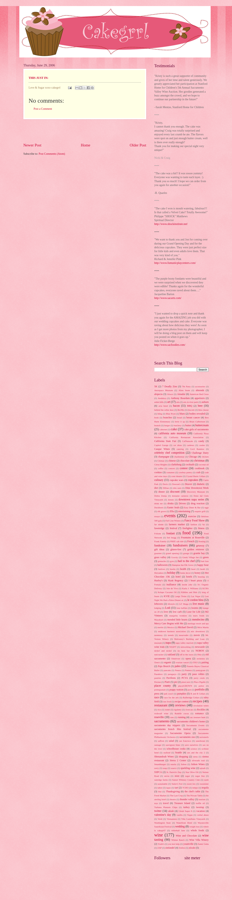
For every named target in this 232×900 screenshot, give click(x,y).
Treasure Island (182, 803)
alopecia (158, 394)
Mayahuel (158, 619)
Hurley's (158, 580)
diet (156, 488)
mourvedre (183, 635)
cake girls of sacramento (196, 429)
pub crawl (168, 693)
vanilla (180, 815)
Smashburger (160, 764)
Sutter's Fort (177, 784)
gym (172, 561)
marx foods (198, 615)
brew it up (180, 421)
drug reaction (198, 503)
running (182, 717)
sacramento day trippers (167, 725)
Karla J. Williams (190, 588)
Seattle (178, 752)
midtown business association (172, 631)
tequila (205, 787)
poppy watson (176, 689)
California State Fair (165, 441)
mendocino (198, 619)
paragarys (172, 674)
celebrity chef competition (169, 452)
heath (202, 569)
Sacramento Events (195, 725)
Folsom (157, 533)
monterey (158, 635)
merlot (160, 627)
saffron (161, 741)
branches (167, 417)
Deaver (188, 484)
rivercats (189, 709)
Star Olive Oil (191, 772)
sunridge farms (161, 780)
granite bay (199, 553)
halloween (162, 565)
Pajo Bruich (164, 666)
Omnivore (175, 658)
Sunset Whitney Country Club (186, 780)
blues (182, 413)
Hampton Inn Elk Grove (183, 565)
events (170, 515)
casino (202, 445)
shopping (183, 756)
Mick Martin (203, 627)
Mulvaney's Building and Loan (189, 639)
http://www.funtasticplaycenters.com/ (175, 262)
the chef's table (192, 791)
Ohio (199, 654)
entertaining (184, 511)
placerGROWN (185, 686)
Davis (165, 484)
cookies (158, 472)
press (157, 693)
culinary (158, 479)
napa (168, 642)
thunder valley (187, 799)
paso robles (198, 674)
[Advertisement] (84, 131)
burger (167, 425)
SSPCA (158, 772)
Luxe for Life (193, 611)
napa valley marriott (184, 643)
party (184, 674)
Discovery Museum (196, 492)
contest (183, 468)
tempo (195, 787)
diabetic (201, 484)
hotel (178, 576)
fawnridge (159, 528)
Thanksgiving (173, 791)
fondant (170, 533)
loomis (194, 608)
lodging (157, 608)
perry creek (199, 678)
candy (201, 441)
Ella (172, 511)
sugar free (200, 776)
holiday (171, 572)
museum (158, 643)
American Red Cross (199, 394)
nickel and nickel (163, 650)
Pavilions (171, 678)
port (189, 689)
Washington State (162, 823)
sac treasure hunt (197, 717)
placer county (162, 685)
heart (193, 569)
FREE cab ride (176, 541)
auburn (205, 402)
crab (198, 472)
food (186, 532)
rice (159, 709)
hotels (189, 576)
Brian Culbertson (197, 421)
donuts (171, 499)
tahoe (159, 787)
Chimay (161, 460)
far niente (159, 524)
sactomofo (204, 737)
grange (186, 553)
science (194, 749)
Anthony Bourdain (180, 398)
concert (171, 468)
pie (175, 682)
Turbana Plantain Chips (165, 807)
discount (175, 491)
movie (197, 635)
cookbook (200, 468)
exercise (192, 516)
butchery (178, 425)
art (168, 401)
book (156, 417)
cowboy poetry (185, 472)
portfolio (200, 689)
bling (159, 413)
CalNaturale (187, 441)
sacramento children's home (191, 721)
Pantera (188, 670)
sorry (156, 768)
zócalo (192, 847)
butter (188, 425)
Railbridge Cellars (191, 697)
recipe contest (182, 701)
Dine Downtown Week (197, 488)
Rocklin (201, 709)
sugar (187, 776)
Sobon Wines (198, 764)
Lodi (167, 607)
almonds (200, 390)
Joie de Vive (172, 588)
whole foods (197, 830)
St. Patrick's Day (173, 772)
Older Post (138, 145)
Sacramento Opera (180, 733)
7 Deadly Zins (169, 386)
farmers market (177, 524)
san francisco (185, 741)
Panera (178, 670)
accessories (200, 386)
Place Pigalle (199, 682)
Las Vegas (195, 596)
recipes (197, 701)
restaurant (160, 705)
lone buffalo (181, 608)
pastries (157, 678)
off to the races (186, 654)
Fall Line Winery (173, 520)
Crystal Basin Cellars (195, 476)
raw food (167, 701)
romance (199, 713)
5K (155, 386)
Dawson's (176, 484)
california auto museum (172, 433)
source (174, 768)
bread (179, 417)
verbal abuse (203, 815)
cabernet (163, 429)
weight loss (195, 826)
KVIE (167, 596)
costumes (170, 472)
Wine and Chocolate (186, 835)
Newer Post (32, 145)
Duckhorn (158, 507)
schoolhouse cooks (176, 748)
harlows (161, 569)
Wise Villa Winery (199, 839)
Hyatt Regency (175, 580)
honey (198, 572)
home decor (185, 573)
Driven (182, 503)
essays (157, 516)
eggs (207, 507)
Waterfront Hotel (184, 823)
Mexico (170, 627)
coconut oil (204, 464)
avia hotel (163, 406)
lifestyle (171, 604)
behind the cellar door (164, 410)
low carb (177, 611)
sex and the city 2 (196, 752)
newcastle (200, 646)
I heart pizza (195, 580)
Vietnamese (172, 819)
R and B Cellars (198, 693)
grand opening (172, 553)
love (166, 611)
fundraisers (180, 545)
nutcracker (159, 654)
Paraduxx (158, 674)
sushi (206, 780)
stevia (166, 776)
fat (203, 524)
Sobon (183, 764)
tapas (168, 787)
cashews (190, 445)
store (177, 776)
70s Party (186, 386)
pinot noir (185, 682)
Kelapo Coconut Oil (167, 592)
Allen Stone (184, 390)
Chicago (193, 456)
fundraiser (160, 545)
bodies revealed (197, 413)
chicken (205, 456)
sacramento (161, 721)
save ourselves (191, 745)
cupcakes (193, 479)
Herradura (158, 573)
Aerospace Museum (163, 390)
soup (165, 768)
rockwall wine (161, 713)
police (201, 686)
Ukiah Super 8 (185, 811)
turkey (186, 807)
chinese (172, 460)
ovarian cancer (182, 662)
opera (188, 658)
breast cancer (193, 417)
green (206, 557)
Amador (181, 394)
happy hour (203, 565)
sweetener (204, 784)
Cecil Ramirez (197, 449)
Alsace (170, 394)
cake (174, 429)
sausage (157, 745)
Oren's (157, 662)
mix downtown (198, 631)
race (156, 697)
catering (180, 449)
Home (85, 145)
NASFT (172, 647)
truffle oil (200, 803)
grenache (162, 561)
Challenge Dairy (200, 452)
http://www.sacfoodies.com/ (169, 344)
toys (156, 803)
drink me (158, 503)
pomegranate (160, 689)
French (190, 541)
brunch (157, 425)
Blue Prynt (171, 413)
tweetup (200, 807)
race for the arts (171, 697)
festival (173, 528)
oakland (171, 654)
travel (166, 803)
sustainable (163, 784)
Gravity (174, 557)
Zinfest (182, 848)
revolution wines (201, 705)
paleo (178, 666)
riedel (167, 709)
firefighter (187, 528)
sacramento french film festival (172, 729)
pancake (167, 670)
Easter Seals (173, 507)
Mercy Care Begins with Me (168, 623)
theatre (173, 799)
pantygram (200, 670)
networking (186, 647)
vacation (200, 811)
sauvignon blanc (173, 745)
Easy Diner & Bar (192, 507)
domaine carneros (180, 496)
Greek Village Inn (190, 557)
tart (176, 787)
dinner (161, 491)
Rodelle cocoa (182, 713)
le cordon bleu (195, 599)
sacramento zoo (187, 737)
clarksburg (176, 464)
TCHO (185, 787)
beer (200, 405)
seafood (166, 752)
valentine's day (162, 814)
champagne (164, 456)
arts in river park (190, 402)
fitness (201, 528)
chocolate (185, 460)
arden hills (159, 402)
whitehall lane (178, 830)
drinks (170, 503)
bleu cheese (203, 410)
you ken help (173, 844)
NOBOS (200, 650)
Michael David (185, 627)
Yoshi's (161, 844)
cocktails (190, 464)
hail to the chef (186, 561)
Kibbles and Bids (189, 592)
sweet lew (191, 784)
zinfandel (170, 847)
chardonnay (179, 456)
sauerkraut (200, 741)
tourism (202, 799)
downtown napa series (191, 499)
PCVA (185, 678)
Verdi (160, 819)
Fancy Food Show (194, 520)
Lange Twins (180, 596)
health (183, 569)
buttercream (202, 425)
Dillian (166, 488)
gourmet (158, 553)
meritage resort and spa (198, 623)
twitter (158, 810)
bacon (176, 405)
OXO (195, 662)
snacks (173, 764)
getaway (200, 545)
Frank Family (160, 541)
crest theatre (176, 476)
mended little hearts (177, 619)
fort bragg (171, 537)
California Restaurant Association (186, 437)
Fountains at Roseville (193, 537)
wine (158, 834)
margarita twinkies (178, 615)
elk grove (161, 511)
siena (195, 756)
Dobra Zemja (160, 496)
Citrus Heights (160, 464)
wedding (180, 826)
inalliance (171, 584)
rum (172, 717)
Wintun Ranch (178, 840)
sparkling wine (188, 768)
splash (202, 768)
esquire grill (200, 511)
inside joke (187, 584)
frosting (202, 541)
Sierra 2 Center (178, 760)
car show (177, 445)
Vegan (190, 815)
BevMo (181, 410)
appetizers (200, 398)
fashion (194, 524)
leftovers (158, 603)
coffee (160, 468)
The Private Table (194, 795)
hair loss (205, 561)
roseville (159, 717)
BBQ (189, 405)
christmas (199, 460)
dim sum (177, 488)
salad (171, 740)
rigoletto (177, 709)
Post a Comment (43, 108)
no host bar (184, 650)
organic (167, 662)
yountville (188, 844)
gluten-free (175, 549)
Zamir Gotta (203, 844)
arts (177, 402)
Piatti (167, 682)
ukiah (171, 811)
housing (201, 576)
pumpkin (181, 693)
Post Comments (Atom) (52, 153)
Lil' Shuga (183, 604)
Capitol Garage (161, 445)
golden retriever (195, 549)
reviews (180, 705)
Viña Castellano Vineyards (193, 819)
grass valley (160, 557)
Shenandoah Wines (164, 756)
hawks (172, 569)
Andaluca (162, 398)
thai (160, 791)
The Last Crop (176, 795)
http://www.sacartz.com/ (167, 298)
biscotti (191, 410)
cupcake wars (176, 480)
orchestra (201, 658)
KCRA (205, 588)
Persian (157, 682)
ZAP (159, 848)
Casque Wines (162, 449)
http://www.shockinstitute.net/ (171, 224)
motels (171, 635)
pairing (205, 662)
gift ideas (159, 549)
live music (198, 603)
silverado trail (198, 760)
